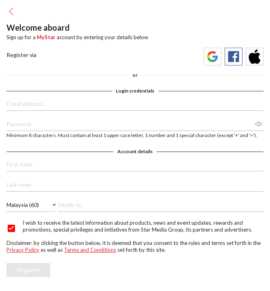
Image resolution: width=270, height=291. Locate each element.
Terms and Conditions (90, 250)
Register (28, 270)
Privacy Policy (22, 250)
